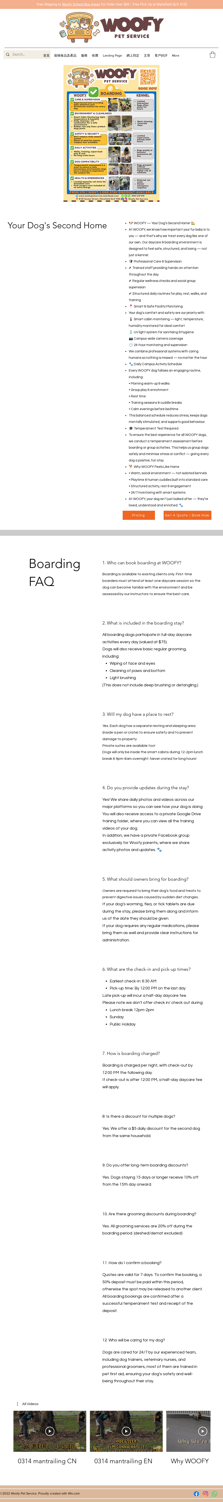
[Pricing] (139, 515)
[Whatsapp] (214, 1493)
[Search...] (26, 54)
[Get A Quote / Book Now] (187, 515)
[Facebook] (196, 1493)
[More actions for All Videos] (27, 1404)
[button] (84, 55)
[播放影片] (49, 1431)
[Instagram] (205, 1493)
